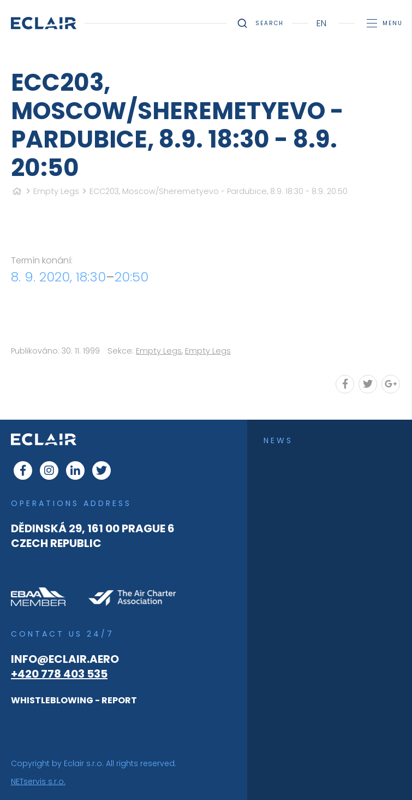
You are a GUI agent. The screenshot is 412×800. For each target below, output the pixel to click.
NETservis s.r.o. (38, 781)
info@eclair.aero (65, 659)
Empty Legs (56, 191)
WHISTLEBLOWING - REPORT (74, 700)
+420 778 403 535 (59, 673)
